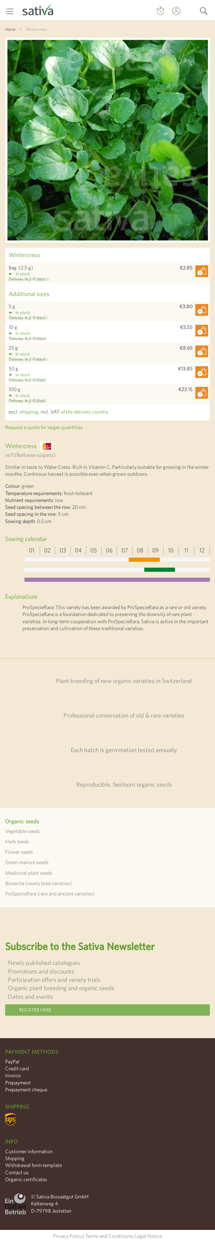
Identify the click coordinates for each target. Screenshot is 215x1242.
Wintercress (24, 254)
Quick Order (160, 12)
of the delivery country (84, 412)
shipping (28, 412)
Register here (35, 1010)
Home (10, 29)
